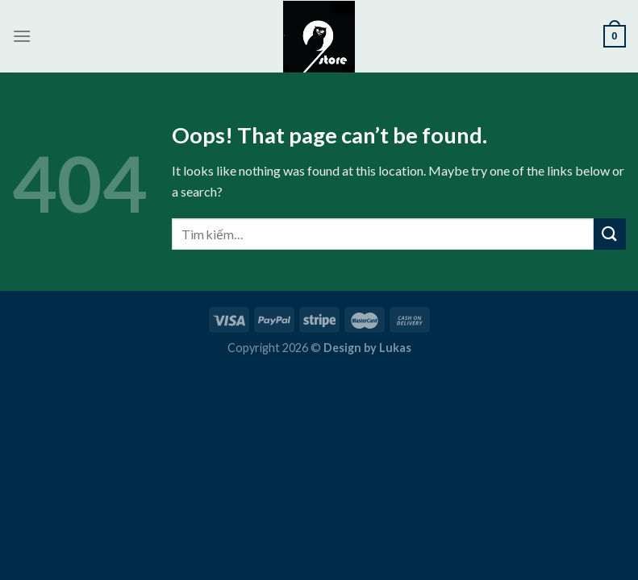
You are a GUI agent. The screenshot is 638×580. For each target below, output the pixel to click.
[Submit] (610, 234)
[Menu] (21, 36)
